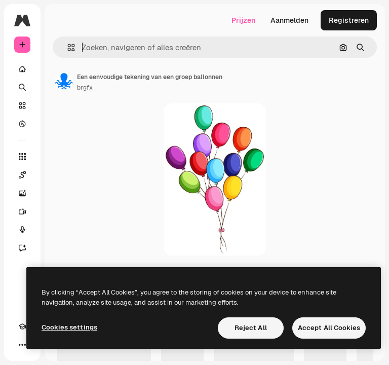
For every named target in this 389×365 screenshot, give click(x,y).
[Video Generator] (22, 211)
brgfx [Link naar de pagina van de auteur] (85, 88)
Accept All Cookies (329, 327)
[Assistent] (22, 248)
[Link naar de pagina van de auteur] (64, 81)
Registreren (349, 20)
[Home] (22, 69)
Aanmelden (289, 20)
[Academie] (22, 326)
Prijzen (243, 20)
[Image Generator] (22, 193)
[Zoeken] (22, 87)
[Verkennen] (22, 124)
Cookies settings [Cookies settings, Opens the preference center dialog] (69, 327)
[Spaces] (22, 175)
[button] (67, 47)
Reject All (251, 327)
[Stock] (22, 105)
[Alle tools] (22, 157)
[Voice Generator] (22, 230)
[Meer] (22, 345)
